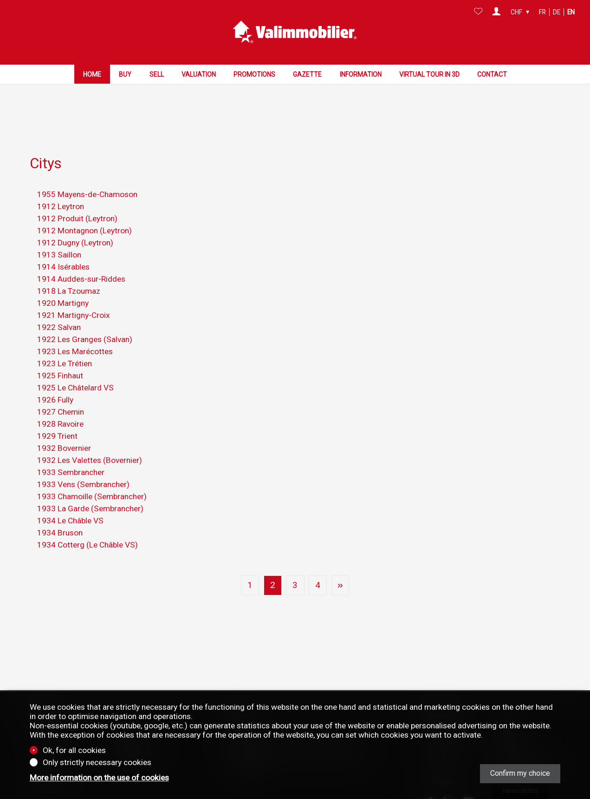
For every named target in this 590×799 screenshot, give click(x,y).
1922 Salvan (59, 308)
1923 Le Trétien (64, 345)
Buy (125, 73)
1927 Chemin (60, 393)
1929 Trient (57, 417)
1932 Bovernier (64, 429)
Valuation (199, 73)
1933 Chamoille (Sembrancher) (92, 477)
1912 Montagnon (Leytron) (84, 212)
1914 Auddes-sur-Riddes (81, 260)
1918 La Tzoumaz (68, 272)
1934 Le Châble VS (70, 502)
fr (542, 12)
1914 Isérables (63, 248)
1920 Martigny (63, 284)
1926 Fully (55, 381)
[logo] (295, 31)
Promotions (254, 73)
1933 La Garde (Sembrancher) (90, 490)
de (556, 12)
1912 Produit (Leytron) (77, 200)
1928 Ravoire (60, 405)
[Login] (496, 12)
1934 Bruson (60, 514)
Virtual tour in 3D (429, 73)
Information (361, 73)
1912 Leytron (60, 187)
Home (92, 73)
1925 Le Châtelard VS (75, 369)
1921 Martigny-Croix (73, 296)
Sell (156, 73)
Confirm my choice (520, 773)
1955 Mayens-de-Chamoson (87, 175)
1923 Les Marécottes (75, 332)
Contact (492, 73)
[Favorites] (478, 12)
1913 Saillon (59, 236)
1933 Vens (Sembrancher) (83, 465)
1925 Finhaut (60, 357)
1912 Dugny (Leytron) (75, 224)
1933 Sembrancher (70, 453)
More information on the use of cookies (99, 777)
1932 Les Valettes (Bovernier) (89, 441)
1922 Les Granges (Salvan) (84, 320)
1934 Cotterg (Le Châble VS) (87, 526)
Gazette (307, 73)
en (571, 12)
